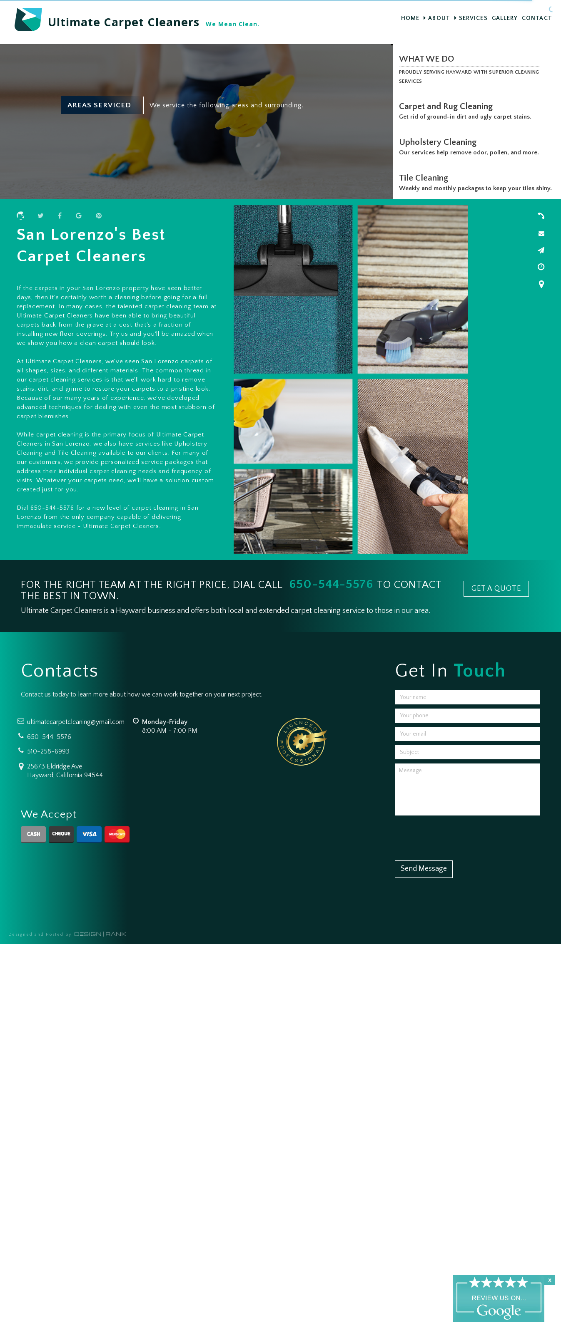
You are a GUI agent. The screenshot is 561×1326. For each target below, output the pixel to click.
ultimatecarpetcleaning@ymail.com (76, 722)
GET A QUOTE (496, 589)
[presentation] (458, 836)
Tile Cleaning (425, 178)
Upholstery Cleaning (439, 142)
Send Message (424, 869)
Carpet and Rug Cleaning (447, 106)
